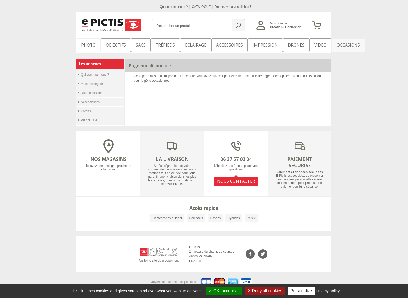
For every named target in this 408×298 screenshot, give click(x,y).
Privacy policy (328, 291)
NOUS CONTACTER (236, 176)
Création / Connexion (285, 27)
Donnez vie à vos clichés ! (233, 7)
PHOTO (87, 44)
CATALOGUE (202, 7)
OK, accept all (224, 291)
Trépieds (157, 44)
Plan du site (89, 117)
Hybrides (233, 215)
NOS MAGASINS (108, 156)
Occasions (317, 44)
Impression (245, 44)
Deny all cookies (264, 291)
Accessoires (213, 44)
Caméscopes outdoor (167, 215)
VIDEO (293, 44)
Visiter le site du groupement (159, 258)
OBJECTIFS (110, 44)
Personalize (301, 291)
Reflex (251, 215)
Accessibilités (90, 99)
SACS (134, 44)
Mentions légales (92, 81)
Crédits (86, 108)
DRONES (271, 44)
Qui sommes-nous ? (174, 7)
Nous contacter (91, 90)
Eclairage (184, 44)
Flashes (215, 215)
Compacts (196, 215)
